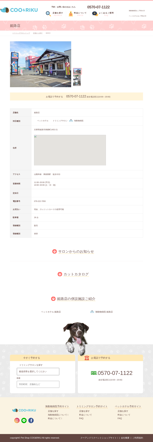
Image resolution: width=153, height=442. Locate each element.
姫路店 (15, 26)
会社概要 (125, 438)
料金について (85, 415)
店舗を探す (53, 411)
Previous (12, 64)
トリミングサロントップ (21, 33)
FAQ (81, 418)
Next (68, 64)
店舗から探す (38, 33)
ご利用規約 (137, 438)
